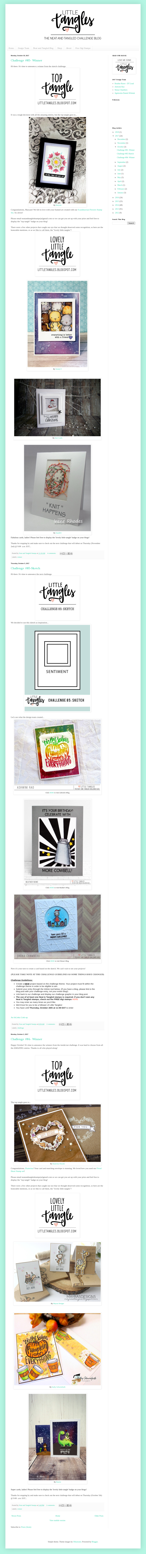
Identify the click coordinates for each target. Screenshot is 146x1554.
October (120, 147)
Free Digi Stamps (82, 48)
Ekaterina (29, 1168)
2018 (117, 132)
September (121, 162)
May (119, 177)
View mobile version (57, 1520)
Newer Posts (16, 1516)
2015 (117, 201)
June (119, 174)
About (68, 48)
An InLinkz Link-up (19, 1017)
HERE (51, 793)
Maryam (59, 205)
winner (19, 557)
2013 (117, 209)
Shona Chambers (121, 90)
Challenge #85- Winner (26, 60)
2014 (117, 205)
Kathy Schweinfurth (58, 1387)
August (120, 166)
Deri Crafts (58, 438)
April (119, 181)
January (120, 193)
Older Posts (99, 1516)
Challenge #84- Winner (26, 1039)
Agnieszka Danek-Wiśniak (125, 93)
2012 (117, 213)
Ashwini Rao (120, 87)
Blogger (95, 1542)
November (121, 143)
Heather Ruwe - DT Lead (124, 84)
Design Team (23, 48)
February (121, 189)
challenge (20, 1028)
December (121, 139)
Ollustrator (77, 1542)
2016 (117, 198)
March (120, 185)
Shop (59, 48)
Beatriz (58, 1482)
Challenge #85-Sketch (25, 568)
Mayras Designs (58, 1303)
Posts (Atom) (26, 1527)
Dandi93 (59, 533)
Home (11, 48)
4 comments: (52, 553)
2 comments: (51, 1024)
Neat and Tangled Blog (43, 48)
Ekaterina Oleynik (59, 1164)
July (119, 170)
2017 (117, 136)
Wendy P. (59, 369)
